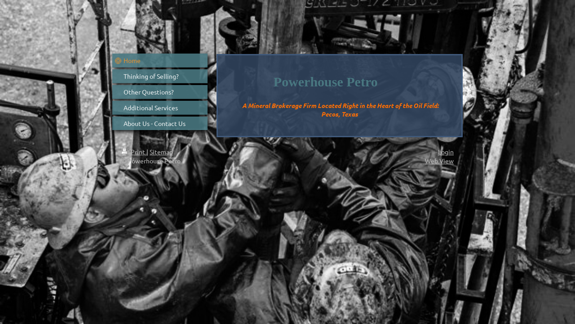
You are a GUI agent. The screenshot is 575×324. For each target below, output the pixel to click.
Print (133, 152)
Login (446, 152)
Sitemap (161, 152)
